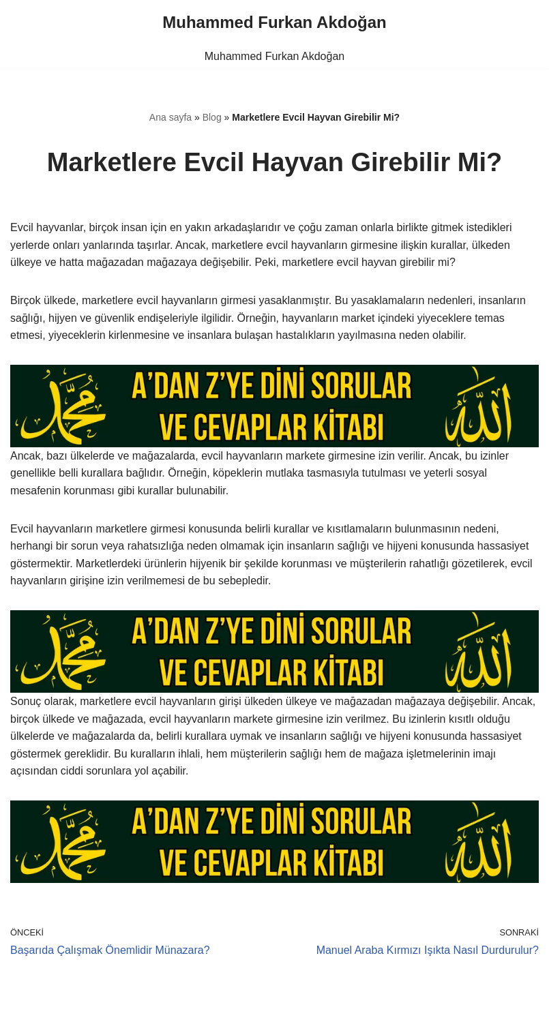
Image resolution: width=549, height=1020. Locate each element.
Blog (212, 117)
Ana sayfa (170, 117)
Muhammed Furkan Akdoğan (274, 56)
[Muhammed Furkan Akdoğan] (274, 22)
